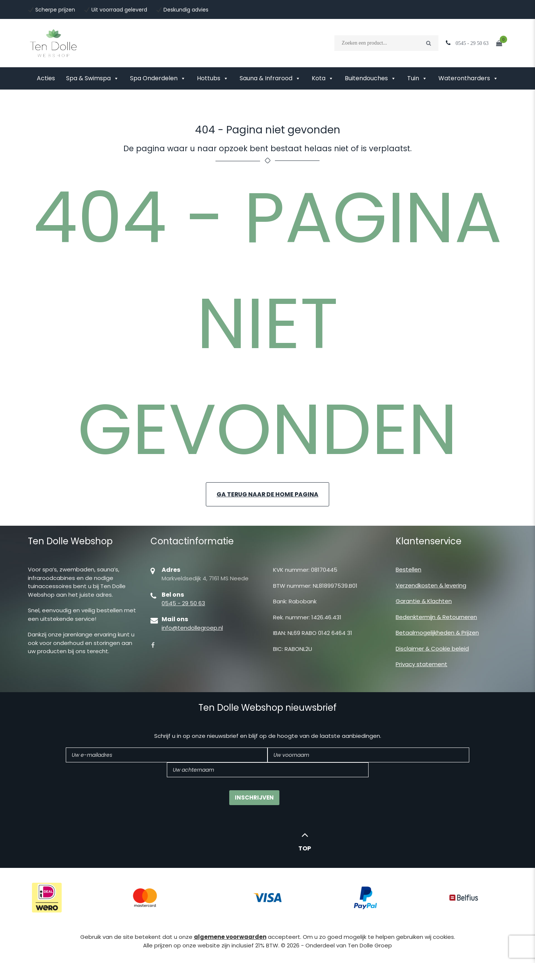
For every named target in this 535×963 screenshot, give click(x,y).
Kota (323, 78)
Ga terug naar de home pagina (267, 494)
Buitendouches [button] (370, 78)
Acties (46, 78)
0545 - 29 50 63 (183, 603)
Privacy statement (421, 664)
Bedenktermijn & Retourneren (436, 617)
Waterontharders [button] (468, 78)
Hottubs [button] (212, 78)
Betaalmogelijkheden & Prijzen (437, 632)
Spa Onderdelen (158, 78)
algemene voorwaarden (230, 937)
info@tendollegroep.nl (192, 628)
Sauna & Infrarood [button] (270, 78)
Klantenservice (428, 541)
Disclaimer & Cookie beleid (432, 648)
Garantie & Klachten (424, 601)
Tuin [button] (417, 78)
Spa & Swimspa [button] (92, 78)
